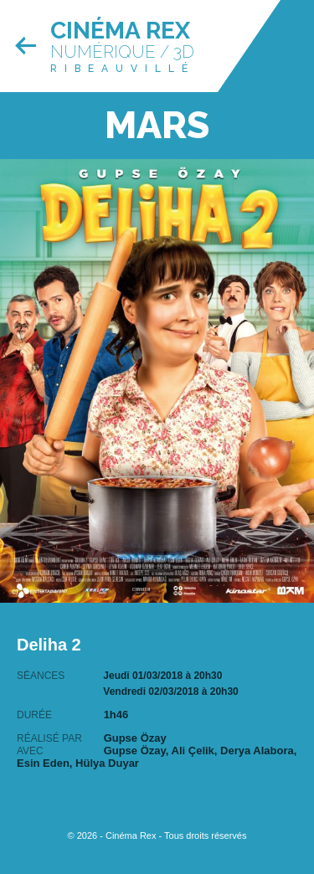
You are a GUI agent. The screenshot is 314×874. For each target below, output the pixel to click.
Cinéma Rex (120, 30)
